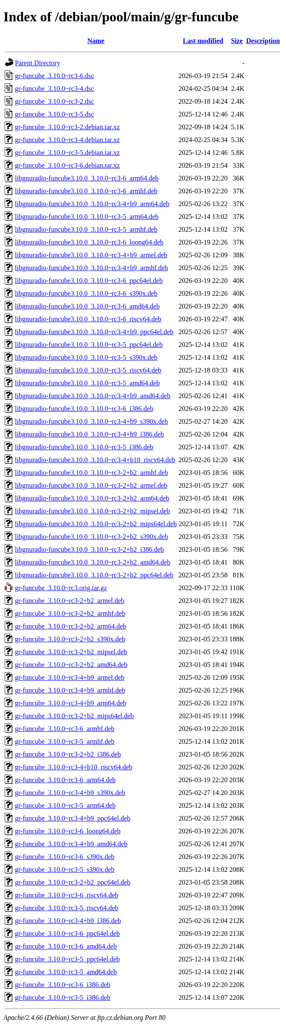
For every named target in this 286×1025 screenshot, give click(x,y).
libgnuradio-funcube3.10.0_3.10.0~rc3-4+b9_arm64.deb (92, 203)
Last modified (203, 40)
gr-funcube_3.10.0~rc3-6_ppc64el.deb (67, 933)
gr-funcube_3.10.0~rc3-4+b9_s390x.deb (70, 792)
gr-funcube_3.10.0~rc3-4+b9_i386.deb (68, 920)
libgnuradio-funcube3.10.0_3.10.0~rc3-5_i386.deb (84, 447)
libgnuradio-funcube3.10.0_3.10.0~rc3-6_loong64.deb (89, 242)
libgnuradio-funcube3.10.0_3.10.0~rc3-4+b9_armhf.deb (91, 267)
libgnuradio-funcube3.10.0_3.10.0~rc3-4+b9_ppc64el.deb (94, 331)
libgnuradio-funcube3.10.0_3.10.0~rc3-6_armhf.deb (86, 191)
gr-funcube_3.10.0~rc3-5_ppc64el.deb (67, 959)
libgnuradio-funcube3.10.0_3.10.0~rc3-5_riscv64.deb (88, 370)
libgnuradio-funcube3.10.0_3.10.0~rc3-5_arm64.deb (87, 216)
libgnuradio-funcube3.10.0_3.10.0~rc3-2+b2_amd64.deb (92, 562)
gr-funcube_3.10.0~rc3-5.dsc (54, 114)
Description (263, 40)
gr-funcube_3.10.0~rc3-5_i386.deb (62, 997)
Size (237, 40)
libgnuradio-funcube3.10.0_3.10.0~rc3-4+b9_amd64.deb (92, 395)
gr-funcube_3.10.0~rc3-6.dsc (54, 75)
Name (95, 40)
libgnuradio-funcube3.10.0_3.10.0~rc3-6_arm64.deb (87, 178)
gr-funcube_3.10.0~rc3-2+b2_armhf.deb (70, 613)
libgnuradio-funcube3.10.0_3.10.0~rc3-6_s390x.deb (86, 293)
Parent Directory (37, 63)
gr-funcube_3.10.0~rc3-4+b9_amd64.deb (71, 843)
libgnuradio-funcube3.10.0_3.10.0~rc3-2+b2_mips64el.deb (96, 523)
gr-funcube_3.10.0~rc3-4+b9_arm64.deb (70, 703)
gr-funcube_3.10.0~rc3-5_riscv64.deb (66, 907)
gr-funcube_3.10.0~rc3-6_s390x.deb (65, 856)
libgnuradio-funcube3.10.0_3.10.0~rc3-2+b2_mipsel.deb (92, 511)
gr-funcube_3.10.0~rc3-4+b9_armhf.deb (70, 690)
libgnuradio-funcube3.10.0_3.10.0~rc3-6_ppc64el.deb (89, 280)
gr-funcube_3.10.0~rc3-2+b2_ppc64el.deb (72, 882)
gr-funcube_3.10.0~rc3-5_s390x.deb (65, 869)
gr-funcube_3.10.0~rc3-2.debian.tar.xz (67, 127)
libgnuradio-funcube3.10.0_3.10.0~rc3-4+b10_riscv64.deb (95, 459)
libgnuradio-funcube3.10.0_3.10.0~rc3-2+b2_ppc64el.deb (94, 575)
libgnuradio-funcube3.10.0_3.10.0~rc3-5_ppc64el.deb (89, 344)
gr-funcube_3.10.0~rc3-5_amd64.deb (66, 971)
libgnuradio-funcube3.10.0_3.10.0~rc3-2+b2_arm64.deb (92, 498)
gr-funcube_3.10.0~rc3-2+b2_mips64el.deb (74, 715)
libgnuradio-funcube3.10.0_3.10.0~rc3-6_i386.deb (84, 408)
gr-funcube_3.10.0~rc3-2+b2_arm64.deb (70, 626)
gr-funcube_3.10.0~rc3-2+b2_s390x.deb (70, 639)
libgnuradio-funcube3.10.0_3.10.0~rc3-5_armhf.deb (86, 229)
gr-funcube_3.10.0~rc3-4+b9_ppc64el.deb (72, 818)
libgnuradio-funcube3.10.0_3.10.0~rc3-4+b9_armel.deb (91, 255)
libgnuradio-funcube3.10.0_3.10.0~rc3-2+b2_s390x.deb (91, 536)
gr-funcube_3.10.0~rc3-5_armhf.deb (65, 741)
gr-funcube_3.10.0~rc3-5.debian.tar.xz (67, 152)
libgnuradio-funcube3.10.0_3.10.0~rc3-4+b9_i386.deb (89, 434)
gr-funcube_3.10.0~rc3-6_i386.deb (62, 984)
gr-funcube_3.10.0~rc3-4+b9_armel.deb (69, 677)
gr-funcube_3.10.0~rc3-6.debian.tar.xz (67, 165)
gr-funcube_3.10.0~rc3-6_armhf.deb (65, 728)
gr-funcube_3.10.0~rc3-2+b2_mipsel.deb (71, 651)
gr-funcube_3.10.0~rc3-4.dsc (54, 88)
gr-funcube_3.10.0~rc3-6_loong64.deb (68, 831)
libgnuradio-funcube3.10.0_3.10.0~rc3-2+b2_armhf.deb (91, 472)
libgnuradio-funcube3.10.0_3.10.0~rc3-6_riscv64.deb (88, 319)
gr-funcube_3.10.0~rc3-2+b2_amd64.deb (71, 664)
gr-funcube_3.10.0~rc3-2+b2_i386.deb (68, 754)
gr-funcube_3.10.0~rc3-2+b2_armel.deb (69, 600)
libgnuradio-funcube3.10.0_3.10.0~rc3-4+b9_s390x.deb (91, 421)
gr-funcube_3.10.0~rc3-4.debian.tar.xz (67, 139)
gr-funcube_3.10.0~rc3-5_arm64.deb (65, 805)
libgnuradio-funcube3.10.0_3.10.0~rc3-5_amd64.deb (87, 383)
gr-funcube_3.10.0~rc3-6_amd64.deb (66, 946)
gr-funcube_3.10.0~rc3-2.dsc (54, 101)
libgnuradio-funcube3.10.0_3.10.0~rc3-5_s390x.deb (86, 357)
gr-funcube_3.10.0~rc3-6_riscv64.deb (66, 895)
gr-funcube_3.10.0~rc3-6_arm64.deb (65, 779)
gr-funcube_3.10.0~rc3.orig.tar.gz (61, 587)
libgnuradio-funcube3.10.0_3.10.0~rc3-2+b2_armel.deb (91, 485)
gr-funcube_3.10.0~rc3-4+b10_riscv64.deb (74, 767)
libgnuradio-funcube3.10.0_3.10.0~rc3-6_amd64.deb (87, 306)
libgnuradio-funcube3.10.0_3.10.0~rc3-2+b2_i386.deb (89, 549)
